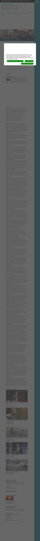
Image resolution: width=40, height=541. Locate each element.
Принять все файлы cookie (27, 63)
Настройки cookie (29, 61)
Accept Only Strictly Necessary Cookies (15, 61)
